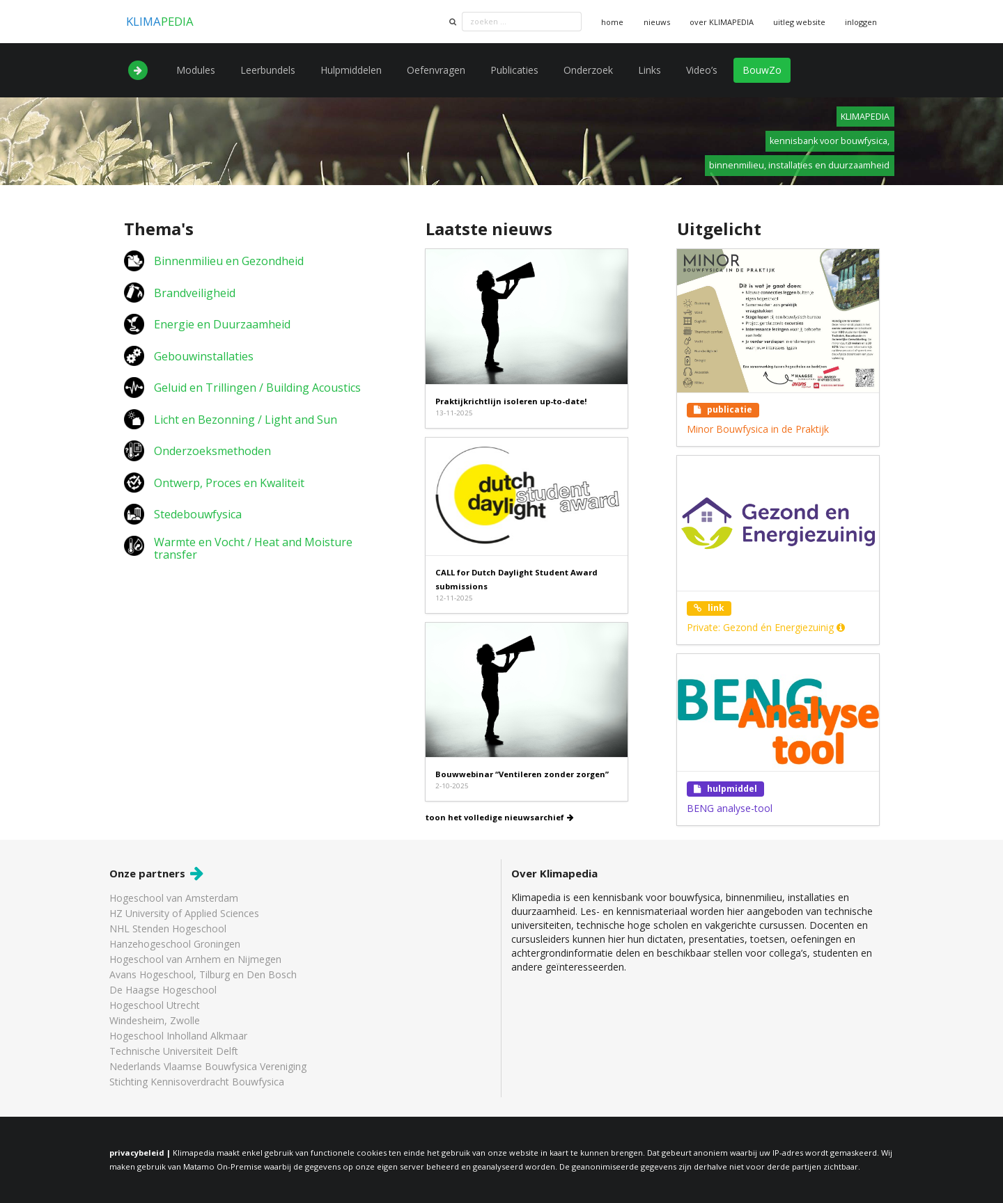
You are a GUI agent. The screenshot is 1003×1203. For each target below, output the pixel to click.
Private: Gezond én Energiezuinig (766, 627)
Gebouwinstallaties (204, 356)
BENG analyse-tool (729, 808)
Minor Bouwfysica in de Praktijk (758, 429)
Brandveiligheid (194, 293)
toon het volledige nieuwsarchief (500, 817)
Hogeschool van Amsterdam (173, 899)
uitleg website (799, 22)
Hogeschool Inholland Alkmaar (178, 1035)
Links (649, 70)
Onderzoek (588, 70)
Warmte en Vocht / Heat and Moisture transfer (253, 548)
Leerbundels (267, 70)
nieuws (657, 22)
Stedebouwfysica (198, 514)
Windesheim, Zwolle (154, 1020)
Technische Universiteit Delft (173, 1051)
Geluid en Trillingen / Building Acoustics (257, 387)
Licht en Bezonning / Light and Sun (245, 419)
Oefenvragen (436, 70)
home (612, 22)
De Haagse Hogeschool (163, 989)
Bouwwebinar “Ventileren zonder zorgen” (522, 774)
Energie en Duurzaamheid (222, 324)
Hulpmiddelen (351, 70)
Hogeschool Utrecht (154, 1005)
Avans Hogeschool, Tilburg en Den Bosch (203, 974)
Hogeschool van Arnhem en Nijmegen (195, 959)
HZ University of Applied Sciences (184, 913)
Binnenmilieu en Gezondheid (229, 261)
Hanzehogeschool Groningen (174, 943)
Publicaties (514, 70)
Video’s (701, 70)
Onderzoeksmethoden (212, 451)
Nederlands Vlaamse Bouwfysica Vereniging (207, 1066)
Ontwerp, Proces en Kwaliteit (229, 483)
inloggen (861, 22)
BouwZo (762, 70)
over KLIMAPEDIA (722, 22)
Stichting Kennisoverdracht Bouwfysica (196, 1081)
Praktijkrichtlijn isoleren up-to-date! (511, 401)
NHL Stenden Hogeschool (167, 928)
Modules (195, 70)
